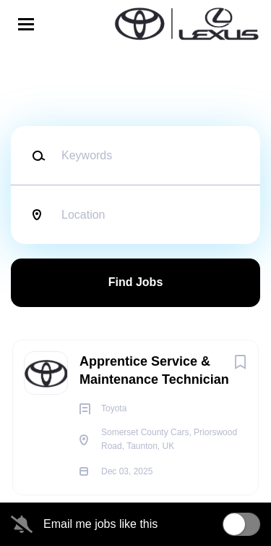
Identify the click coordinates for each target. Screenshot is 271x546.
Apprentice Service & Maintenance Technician (154, 370)
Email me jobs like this (100, 524)
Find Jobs (135, 282)
